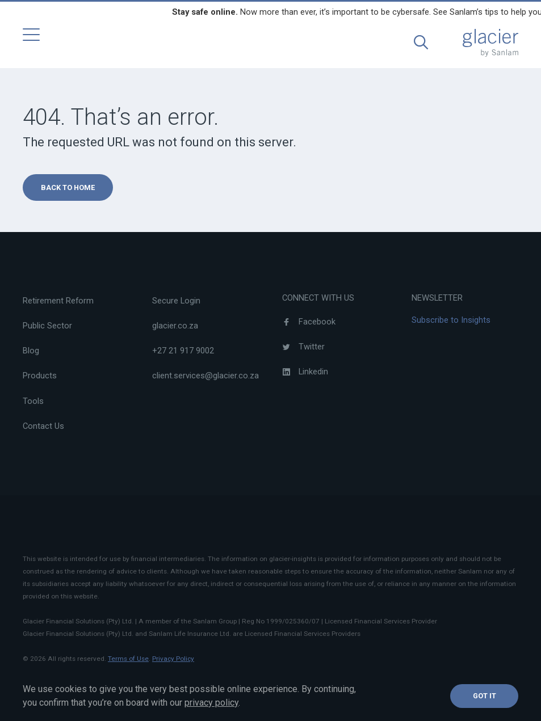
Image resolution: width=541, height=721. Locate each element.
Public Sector (47, 326)
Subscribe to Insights (451, 320)
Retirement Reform (58, 301)
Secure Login (176, 301)
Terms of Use (128, 659)
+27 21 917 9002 (183, 350)
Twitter (303, 346)
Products (40, 375)
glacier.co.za (175, 326)
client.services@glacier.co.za (205, 375)
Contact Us (43, 426)
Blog (31, 350)
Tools (33, 401)
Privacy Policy (173, 659)
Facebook (308, 322)
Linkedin (305, 371)
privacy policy (211, 702)
